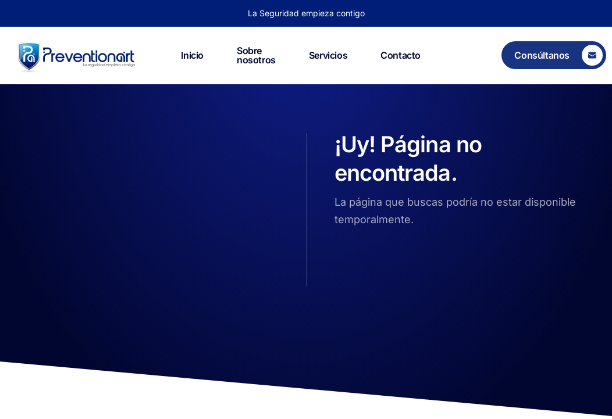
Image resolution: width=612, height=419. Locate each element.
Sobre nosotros (256, 55)
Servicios (328, 55)
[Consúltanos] (553, 55)
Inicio (192, 55)
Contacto (400, 55)
